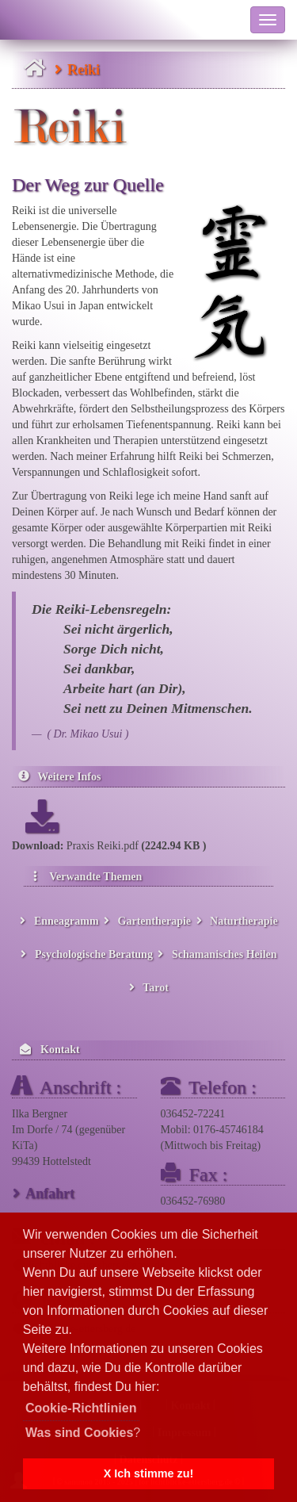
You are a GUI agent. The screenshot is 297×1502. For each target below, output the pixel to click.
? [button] (82, 1432)
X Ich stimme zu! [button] (149, 1473)
